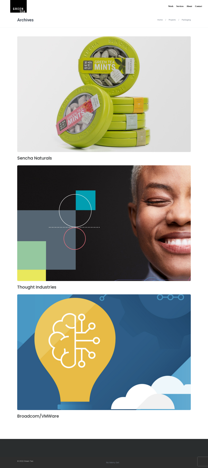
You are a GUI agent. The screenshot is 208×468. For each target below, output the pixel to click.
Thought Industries (36, 287)
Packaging (186, 20)
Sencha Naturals (34, 158)
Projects (172, 20)
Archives (25, 19)
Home (160, 20)
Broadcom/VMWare (38, 416)
